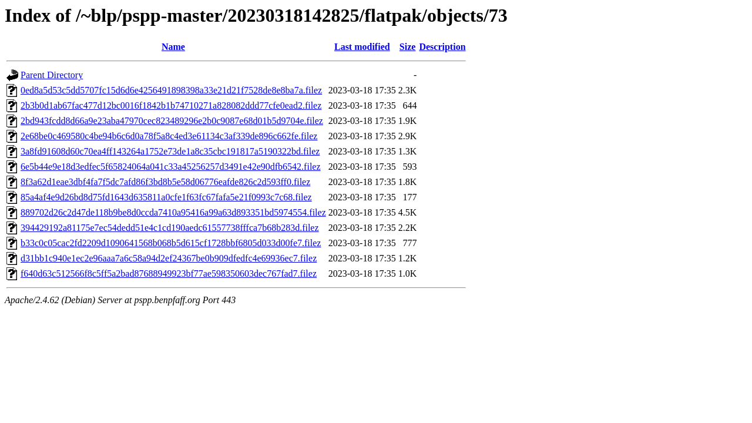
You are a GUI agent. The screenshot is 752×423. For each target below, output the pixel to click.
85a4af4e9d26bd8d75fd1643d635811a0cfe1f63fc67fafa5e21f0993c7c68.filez (166, 197)
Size (408, 47)
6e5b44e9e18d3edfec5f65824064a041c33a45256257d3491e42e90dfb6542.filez (171, 167)
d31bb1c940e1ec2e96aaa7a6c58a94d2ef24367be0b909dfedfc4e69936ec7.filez (169, 258)
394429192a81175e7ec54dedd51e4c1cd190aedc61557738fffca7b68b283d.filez (170, 228)
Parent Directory (52, 75)
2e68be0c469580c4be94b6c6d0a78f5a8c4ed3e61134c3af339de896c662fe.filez (169, 136)
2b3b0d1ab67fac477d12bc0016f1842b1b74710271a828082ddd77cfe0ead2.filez (171, 105)
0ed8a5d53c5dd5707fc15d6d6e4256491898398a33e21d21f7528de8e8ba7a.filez (171, 90)
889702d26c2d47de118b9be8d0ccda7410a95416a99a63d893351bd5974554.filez (173, 212)
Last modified (362, 47)
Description (442, 47)
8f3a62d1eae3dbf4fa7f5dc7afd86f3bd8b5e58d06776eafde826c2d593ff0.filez (165, 182)
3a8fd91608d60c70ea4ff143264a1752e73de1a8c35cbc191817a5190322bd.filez (170, 151)
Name (173, 47)
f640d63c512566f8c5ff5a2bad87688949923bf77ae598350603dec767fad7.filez (169, 273)
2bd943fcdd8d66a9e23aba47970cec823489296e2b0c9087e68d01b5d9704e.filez (172, 121)
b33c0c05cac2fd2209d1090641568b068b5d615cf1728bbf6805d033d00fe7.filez (171, 243)
